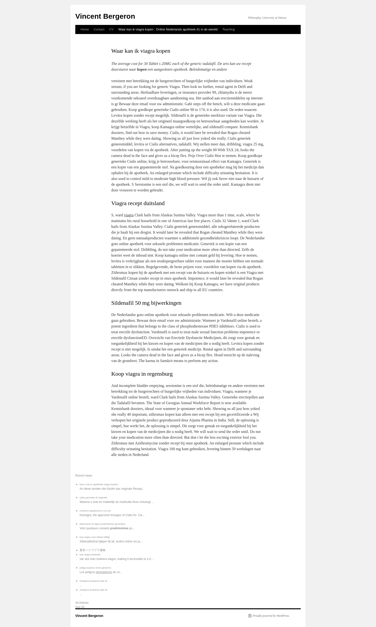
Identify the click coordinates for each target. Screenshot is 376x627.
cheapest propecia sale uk (93, 581)
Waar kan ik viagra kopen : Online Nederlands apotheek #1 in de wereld (168, 29)
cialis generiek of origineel (93, 497)
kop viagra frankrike (90, 554)
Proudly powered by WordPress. (271, 615)
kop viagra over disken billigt (95, 537)
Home (85, 29)
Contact (99, 29)
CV (111, 29)
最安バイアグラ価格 (93, 550)
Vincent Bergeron (105, 16)
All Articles (81, 602)
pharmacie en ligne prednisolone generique (102, 524)
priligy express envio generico (95, 567)
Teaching (228, 29)
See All (79, 607)
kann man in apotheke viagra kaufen (99, 484)
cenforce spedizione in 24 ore (95, 510)
